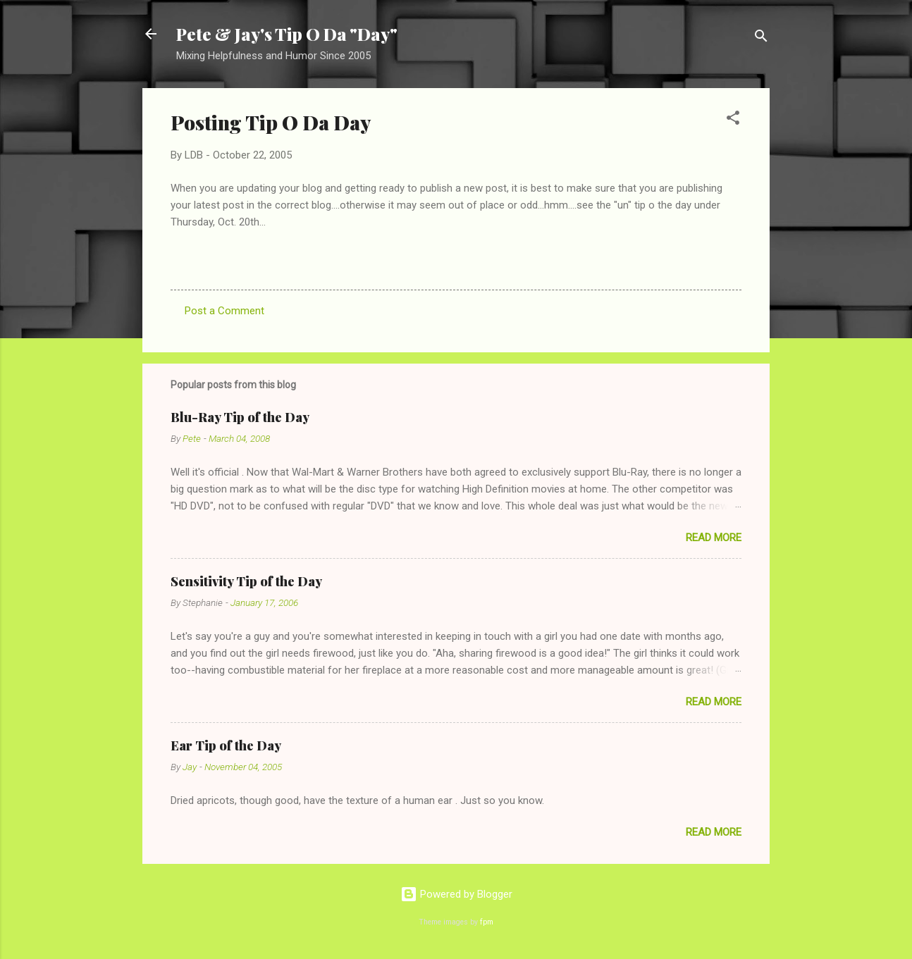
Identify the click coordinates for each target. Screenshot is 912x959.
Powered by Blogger (456, 894)
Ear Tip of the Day (226, 745)
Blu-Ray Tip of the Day (240, 417)
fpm (486, 922)
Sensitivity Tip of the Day (246, 581)
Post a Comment (224, 310)
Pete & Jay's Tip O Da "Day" (287, 34)
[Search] (761, 38)
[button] (733, 120)
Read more (713, 537)
